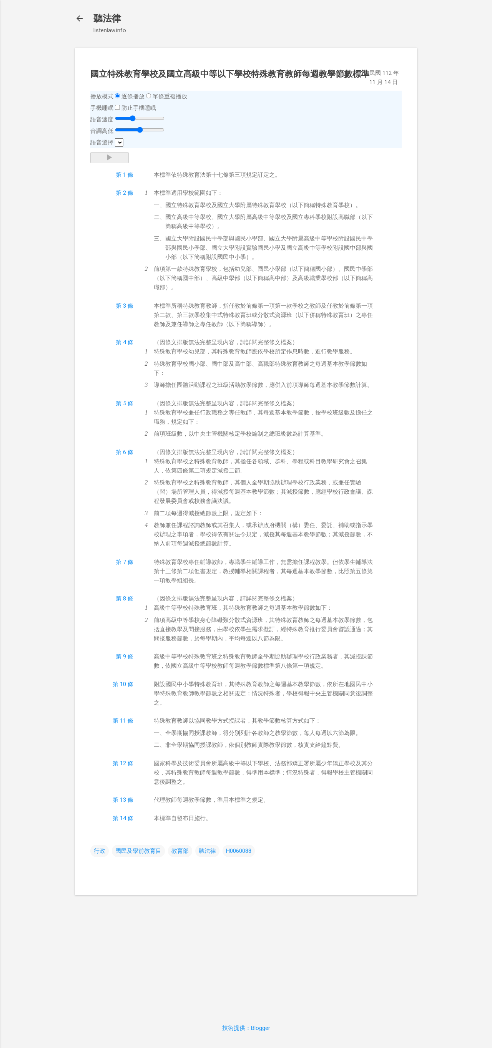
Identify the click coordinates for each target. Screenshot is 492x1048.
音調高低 (101, 131)
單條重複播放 (170, 96)
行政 (99, 850)
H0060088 (238, 850)
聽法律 (107, 18)
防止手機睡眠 (138, 107)
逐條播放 (133, 96)
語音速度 (101, 119)
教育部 (180, 850)
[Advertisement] (246, 955)
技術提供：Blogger (246, 1028)
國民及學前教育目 (138, 850)
